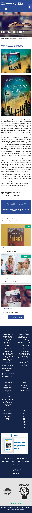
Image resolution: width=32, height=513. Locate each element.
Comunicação (7, 415)
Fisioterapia (8, 357)
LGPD (7, 419)
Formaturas (8, 396)
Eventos (8, 395)
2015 (24, 422)
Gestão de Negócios (24, 353)
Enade (7, 393)
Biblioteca (7, 385)
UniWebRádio (8, 405)
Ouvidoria (7, 418)
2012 (24, 427)
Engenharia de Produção (8, 353)
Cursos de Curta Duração (8, 391)
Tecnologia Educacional (8, 374)
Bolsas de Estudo (7, 387)
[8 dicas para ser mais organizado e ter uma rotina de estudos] (16, 268)
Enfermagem (8, 350)
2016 (24, 421)
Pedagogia (7, 364)
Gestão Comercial (7, 359)
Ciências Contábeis (7, 336)
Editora (24, 387)
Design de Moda (8, 337)
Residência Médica (7, 404)
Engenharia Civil (8, 351)
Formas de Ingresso (8, 398)
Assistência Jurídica (24, 388)
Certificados (8, 390)
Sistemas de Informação (8, 373)
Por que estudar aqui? (8, 402)
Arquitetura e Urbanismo (8, 334)
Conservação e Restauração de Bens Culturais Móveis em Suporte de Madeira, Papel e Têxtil (24, 336)
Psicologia (7, 370)
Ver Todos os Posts (16, 317)
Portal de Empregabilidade (24, 390)
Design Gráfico (7, 339)
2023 (24, 416)
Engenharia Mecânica (8, 354)
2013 (24, 426)
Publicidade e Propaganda (8, 371)
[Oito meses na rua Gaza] (16, 238)
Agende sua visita (7, 416)
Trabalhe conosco (7, 413)
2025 (24, 413)
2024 (24, 415)
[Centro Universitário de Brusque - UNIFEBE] (12, 3)
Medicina (8, 362)
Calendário (7, 388)
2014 (24, 424)
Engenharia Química (8, 356)
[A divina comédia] (16, 299)
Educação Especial (7, 342)
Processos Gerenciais (7, 368)
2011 (24, 429)
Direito (7, 340)
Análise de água (24, 385)
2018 (24, 419)
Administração (7, 333)
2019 (24, 418)
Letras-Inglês (8, 361)
